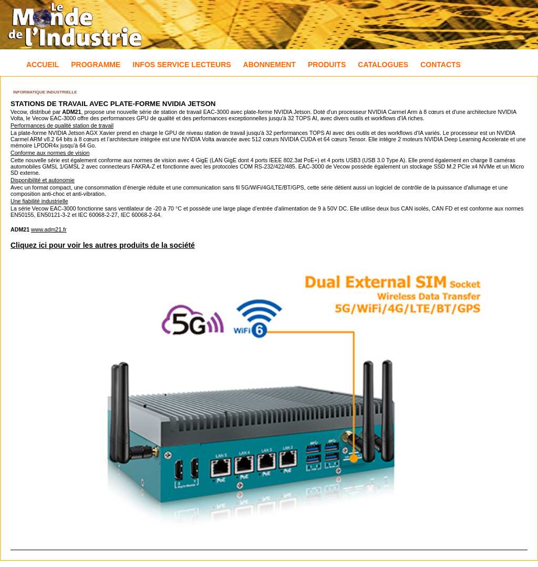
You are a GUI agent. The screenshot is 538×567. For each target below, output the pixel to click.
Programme (95, 64)
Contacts (440, 64)
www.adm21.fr (49, 229)
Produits (327, 64)
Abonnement (269, 64)
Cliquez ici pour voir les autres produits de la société (103, 245)
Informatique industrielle (45, 92)
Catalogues (383, 64)
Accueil (42, 64)
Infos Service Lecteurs (181, 64)
